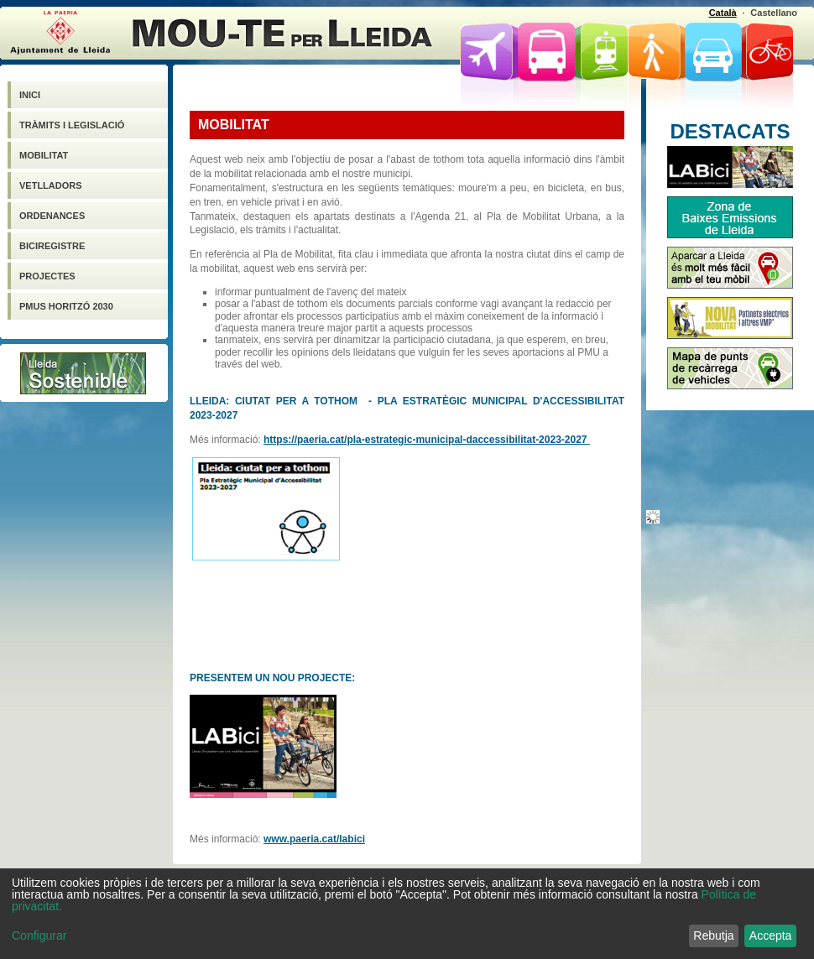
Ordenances (52, 216)
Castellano (773, 13)
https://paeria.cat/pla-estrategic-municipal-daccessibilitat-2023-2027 (427, 440)
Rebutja (713, 935)
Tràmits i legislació (71, 125)
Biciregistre (52, 246)
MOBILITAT (43, 155)
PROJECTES (47, 276)
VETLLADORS (50, 185)
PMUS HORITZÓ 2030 (66, 306)
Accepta (770, 935)
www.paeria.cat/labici (314, 839)
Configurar (39, 935)
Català (723, 13)
